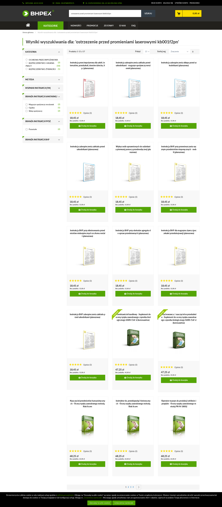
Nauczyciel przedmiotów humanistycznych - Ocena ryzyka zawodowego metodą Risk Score (87, 404)
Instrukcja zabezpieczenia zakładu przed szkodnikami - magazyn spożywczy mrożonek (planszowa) (133, 66)
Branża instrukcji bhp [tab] (37, 139)
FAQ (134, 25)
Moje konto (156, 3)
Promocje (92, 25)
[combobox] (112, 13)
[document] (111, 499)
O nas (122, 25)
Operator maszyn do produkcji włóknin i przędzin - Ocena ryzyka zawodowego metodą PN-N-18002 (178, 404)
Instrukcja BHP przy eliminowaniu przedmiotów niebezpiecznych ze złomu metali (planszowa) (87, 233)
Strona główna (28, 32)
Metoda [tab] (29, 79)
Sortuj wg (161, 51)
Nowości (76, 25)
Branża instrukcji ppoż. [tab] (38, 121)
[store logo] (37, 13)
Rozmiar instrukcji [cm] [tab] (38, 88)
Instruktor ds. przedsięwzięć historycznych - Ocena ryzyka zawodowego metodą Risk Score (133, 404)
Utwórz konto (181, 3)
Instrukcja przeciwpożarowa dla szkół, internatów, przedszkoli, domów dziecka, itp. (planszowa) (87, 66)
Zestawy (109, 25)
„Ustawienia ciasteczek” (92, 498)
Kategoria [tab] (31, 52)
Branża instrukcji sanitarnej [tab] (41, 96)
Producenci (194, 3)
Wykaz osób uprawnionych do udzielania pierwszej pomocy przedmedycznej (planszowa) (133, 149)
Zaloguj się (168, 3)
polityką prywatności (65, 495)
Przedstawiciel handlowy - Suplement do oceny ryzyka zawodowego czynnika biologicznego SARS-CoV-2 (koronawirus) (133, 317)
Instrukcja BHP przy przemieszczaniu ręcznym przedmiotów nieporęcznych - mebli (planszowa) (178, 149)
